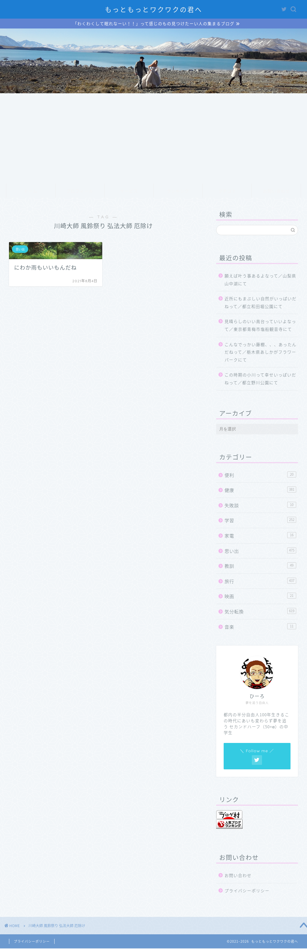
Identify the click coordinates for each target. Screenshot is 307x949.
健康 (260, 490)
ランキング (178, 191)
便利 (260, 475)
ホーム (30, 191)
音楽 (260, 627)
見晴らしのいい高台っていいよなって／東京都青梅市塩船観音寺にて (260, 326)
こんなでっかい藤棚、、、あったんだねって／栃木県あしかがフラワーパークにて (261, 352)
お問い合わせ (276, 191)
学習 (260, 520)
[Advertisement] (153, 139)
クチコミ (227, 191)
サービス (129, 191)
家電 (260, 536)
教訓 (260, 566)
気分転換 (260, 612)
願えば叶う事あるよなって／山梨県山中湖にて (260, 280)
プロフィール (79, 191)
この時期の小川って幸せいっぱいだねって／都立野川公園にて (260, 379)
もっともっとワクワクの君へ (153, 9)
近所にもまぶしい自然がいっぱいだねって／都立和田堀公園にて (261, 303)
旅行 (260, 581)
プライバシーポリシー (247, 891)
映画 (260, 596)
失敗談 (260, 505)
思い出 (260, 551)
